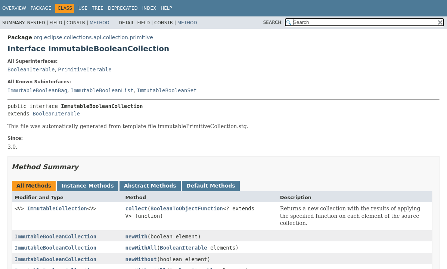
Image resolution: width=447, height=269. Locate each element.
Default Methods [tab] (210, 186)
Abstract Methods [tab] (150, 186)
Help (166, 8)
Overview (14, 8)
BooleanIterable (31, 69)
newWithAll (141, 248)
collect (136, 208)
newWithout (141, 259)
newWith (136, 236)
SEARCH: (273, 22)
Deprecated (123, 8)
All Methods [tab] (33, 186)
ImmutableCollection (57, 208)
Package (41, 8)
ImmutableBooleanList (102, 90)
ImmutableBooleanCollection (55, 236)
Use (82, 8)
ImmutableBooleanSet (167, 90)
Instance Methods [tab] (87, 186)
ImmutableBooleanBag (37, 90)
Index (149, 8)
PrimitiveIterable (84, 69)
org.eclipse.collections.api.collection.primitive (93, 37)
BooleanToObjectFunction (186, 208)
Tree (97, 8)
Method (99, 22)
